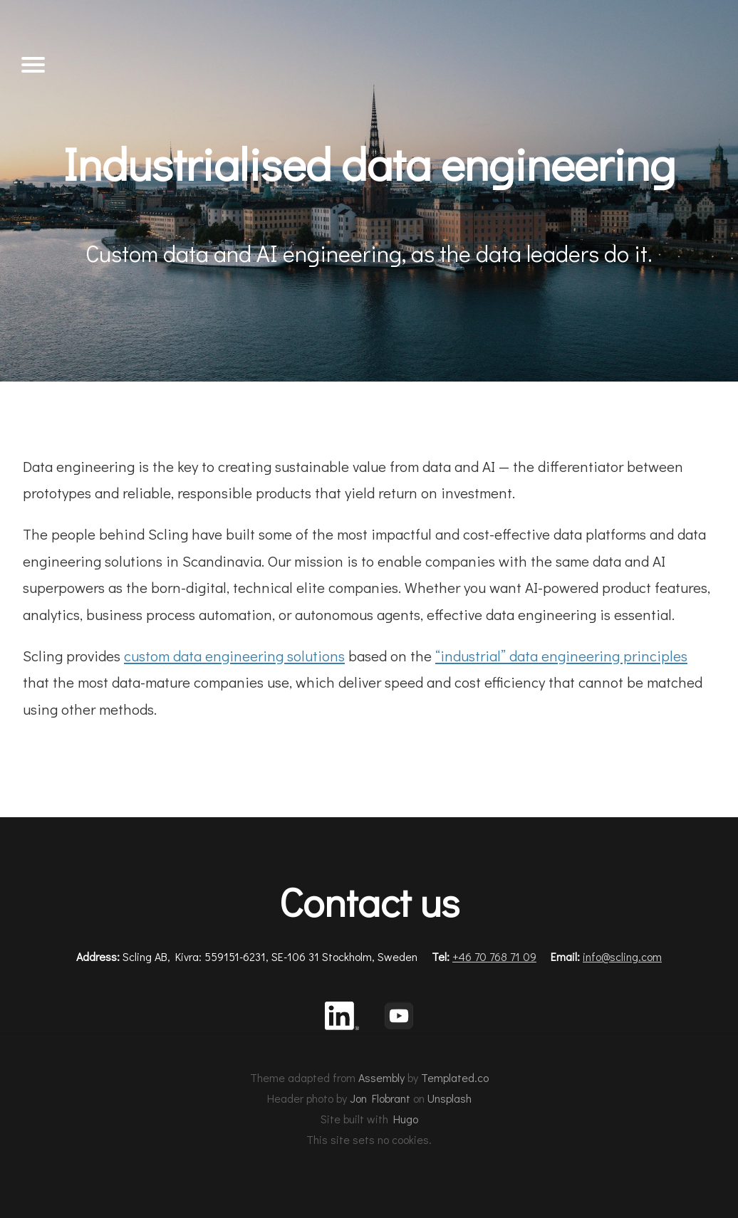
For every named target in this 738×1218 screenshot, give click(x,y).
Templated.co (455, 1077)
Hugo (405, 1118)
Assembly (381, 1077)
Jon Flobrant (380, 1098)
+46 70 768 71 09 (494, 956)
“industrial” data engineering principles (561, 656)
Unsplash (449, 1098)
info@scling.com (622, 956)
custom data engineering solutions (234, 656)
